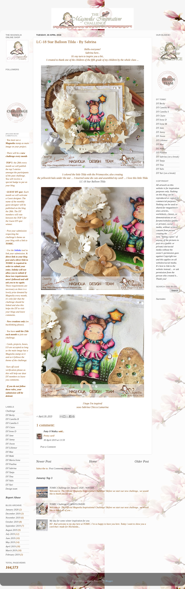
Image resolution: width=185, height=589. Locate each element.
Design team (11, 488)
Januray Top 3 (44, 478)
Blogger (109, 581)
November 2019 (13, 517)
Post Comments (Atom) (60, 468)
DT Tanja (10, 472)
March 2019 (11, 550)
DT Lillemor (11, 447)
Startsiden (160, 299)
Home (93, 461)
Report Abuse (13, 497)
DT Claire (10, 427)
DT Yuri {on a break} (166, 173)
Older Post (142, 461)
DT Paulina (11, 464)
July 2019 (10, 534)
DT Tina (9, 476)
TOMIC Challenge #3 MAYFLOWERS (67, 504)
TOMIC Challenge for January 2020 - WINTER (72, 487)
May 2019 (10, 542)
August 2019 (11, 530)
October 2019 (12, 522)
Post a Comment (48, 446)
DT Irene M (161, 124)
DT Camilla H (12, 419)
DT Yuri (9, 484)
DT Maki (10, 456)
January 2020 (12, 509)
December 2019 (13, 513)
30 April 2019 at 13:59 (54, 440)
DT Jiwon (10, 443)
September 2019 (13, 526)
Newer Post (43, 461)
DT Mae (9, 452)
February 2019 (13, 554)
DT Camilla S (12, 423)
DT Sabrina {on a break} (167, 156)
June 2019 (10, 538)
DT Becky (10, 415)
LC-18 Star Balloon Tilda (92, 181)
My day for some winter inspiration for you (69, 520)
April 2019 (11, 546)
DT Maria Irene (13, 460)
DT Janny (10, 439)
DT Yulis (10, 480)
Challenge (10, 411)
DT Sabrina (11, 468)
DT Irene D (11, 431)
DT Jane (10, 435)
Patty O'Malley (51, 431)
